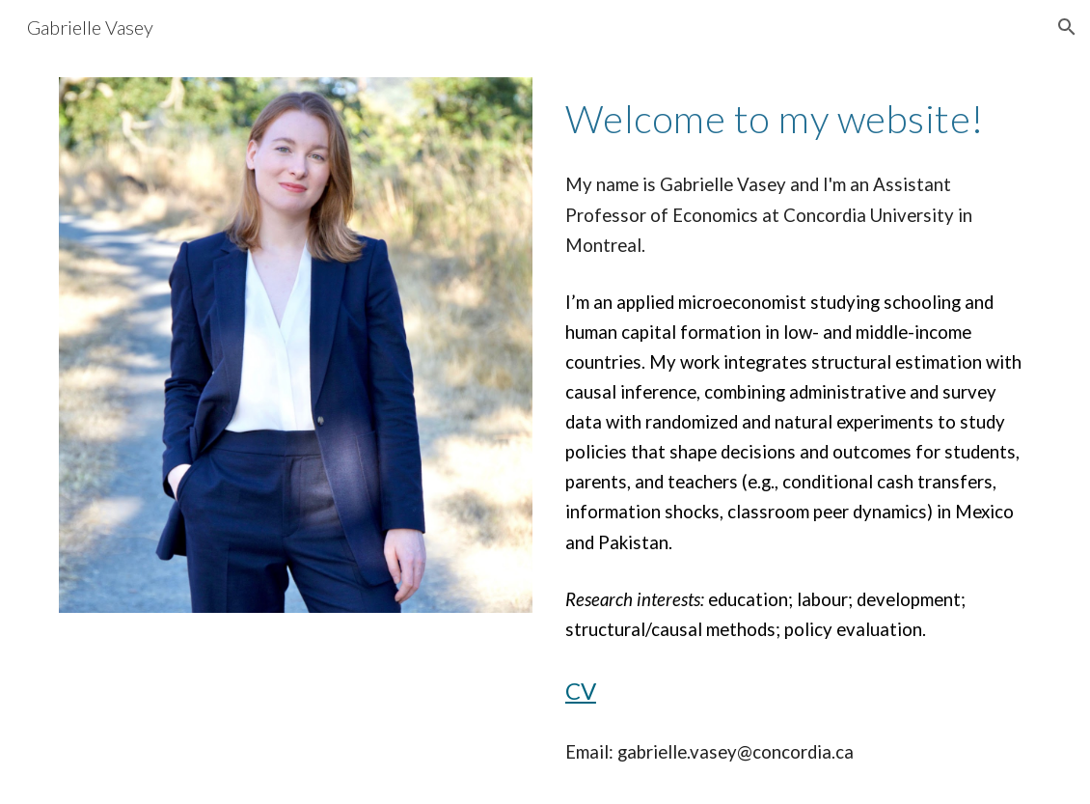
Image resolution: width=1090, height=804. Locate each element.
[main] (794, 116)
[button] (1067, 27)
